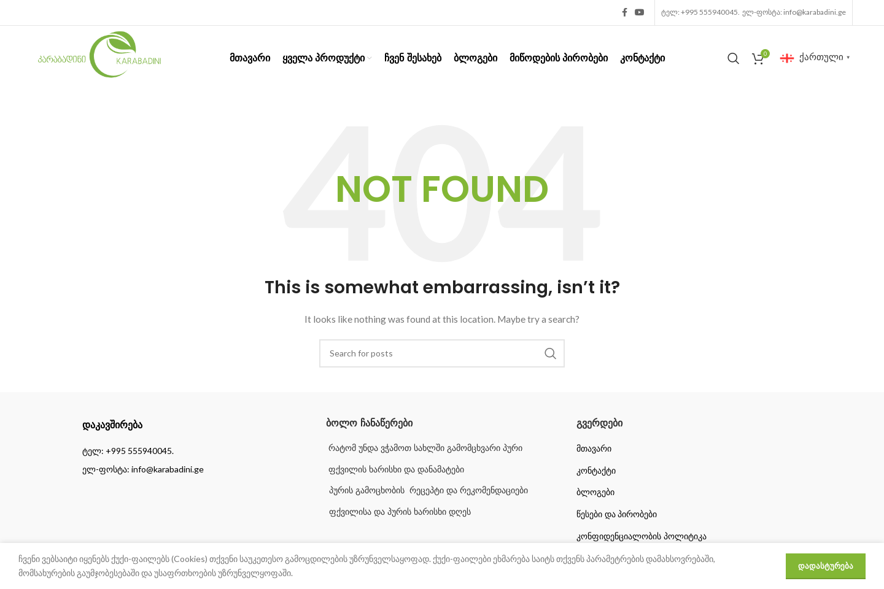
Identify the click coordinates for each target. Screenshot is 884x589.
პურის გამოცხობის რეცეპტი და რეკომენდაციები (428, 490)
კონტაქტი (596, 470)
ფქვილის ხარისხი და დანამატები (395, 469)
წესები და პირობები (616, 514)
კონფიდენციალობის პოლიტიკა (641, 536)
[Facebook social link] (624, 12)
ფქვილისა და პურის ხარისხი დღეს (400, 512)
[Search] (733, 58)
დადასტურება (825, 566)
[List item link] (192, 451)
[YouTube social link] (639, 12)
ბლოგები (595, 492)
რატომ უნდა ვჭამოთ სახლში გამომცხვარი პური (424, 448)
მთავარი (593, 448)
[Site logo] (99, 57)
